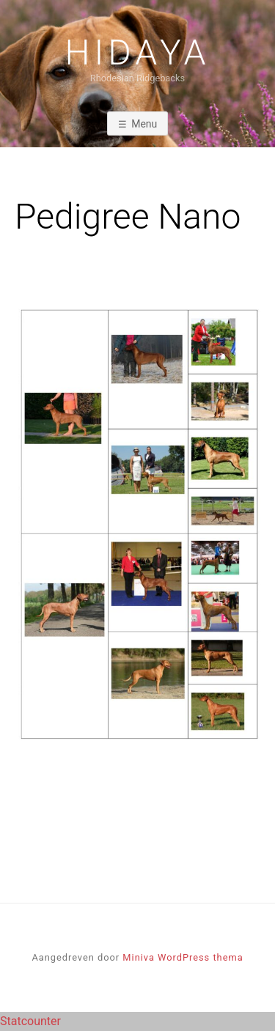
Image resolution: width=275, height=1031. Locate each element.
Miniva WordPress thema (182, 957)
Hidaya (137, 52)
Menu (144, 124)
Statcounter (30, 1021)
